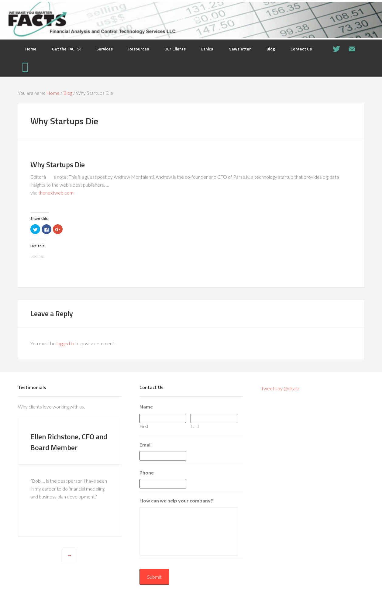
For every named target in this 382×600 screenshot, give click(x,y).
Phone (146, 472)
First (144, 426)
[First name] (162, 418)
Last (195, 426)
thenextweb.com (56, 192)
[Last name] (214, 418)
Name (146, 406)
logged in (65, 343)
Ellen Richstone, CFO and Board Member (60, 447)
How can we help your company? (176, 500)
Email (145, 444)
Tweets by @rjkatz (280, 388)
